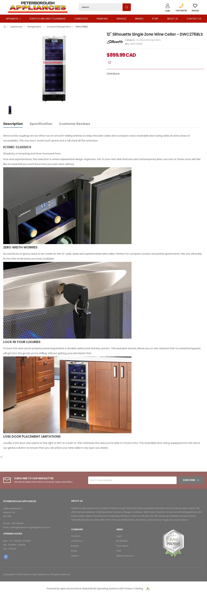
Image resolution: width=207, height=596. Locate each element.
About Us (172, 18)
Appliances (12, 18)
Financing (102, 18)
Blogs (74, 550)
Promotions (122, 545)
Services (121, 18)
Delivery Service (124, 555)
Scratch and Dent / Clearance (47, 18)
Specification (41, 123)
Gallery (75, 555)
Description (13, 123)
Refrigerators (34, 26)
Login (119, 536)
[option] (52, 68)
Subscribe (189, 480)
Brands (139, 18)
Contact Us (194, 18)
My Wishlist (122, 540)
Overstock (81, 18)
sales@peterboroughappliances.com (30, 527)
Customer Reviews (74, 123)
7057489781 (17, 523)
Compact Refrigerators (59, 26)
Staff (155, 18)
